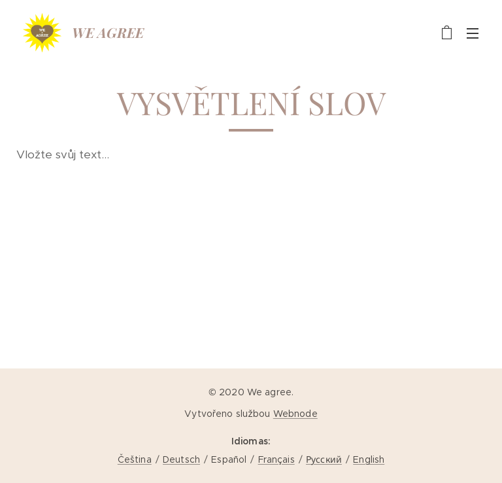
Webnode (295, 414)
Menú (472, 33)
